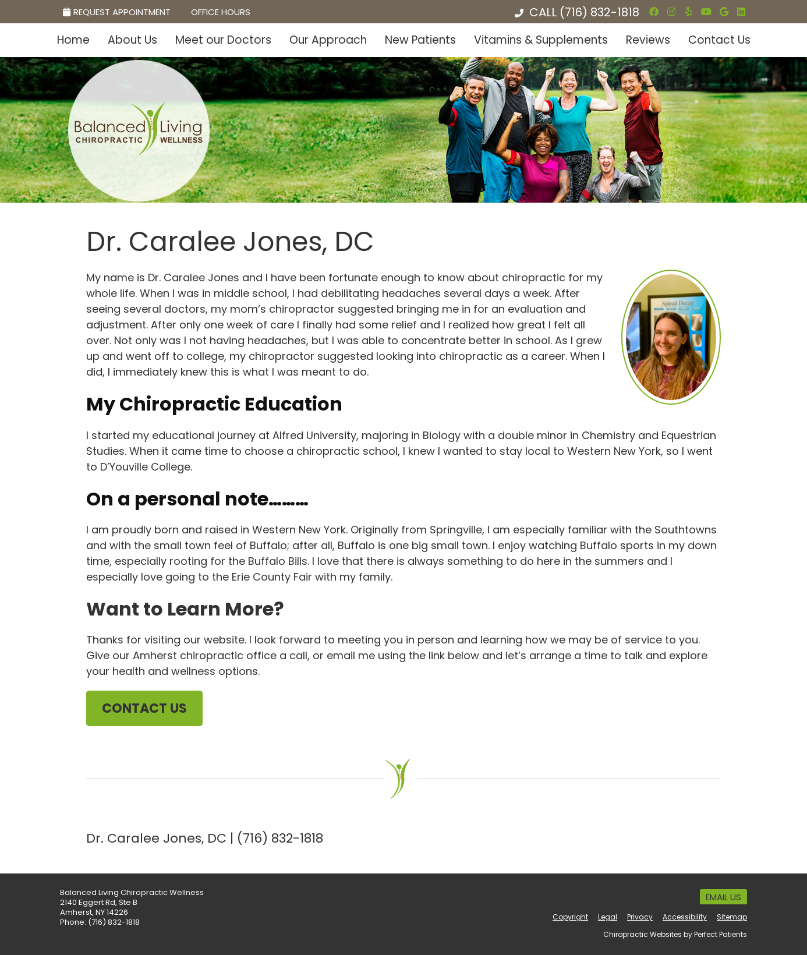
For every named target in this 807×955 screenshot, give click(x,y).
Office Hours (220, 12)
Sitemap (732, 917)
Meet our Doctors (223, 40)
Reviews (648, 40)
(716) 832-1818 (599, 12)
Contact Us (719, 40)
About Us (132, 40)
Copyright (570, 917)
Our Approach (328, 40)
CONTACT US (144, 708)
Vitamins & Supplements (541, 40)
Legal (607, 917)
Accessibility (685, 917)
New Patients (420, 40)
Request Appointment (117, 12)
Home (73, 40)
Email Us (723, 897)
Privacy (640, 917)
